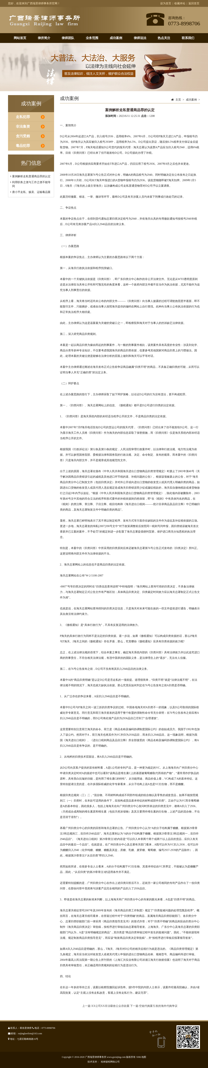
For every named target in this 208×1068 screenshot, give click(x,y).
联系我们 (188, 38)
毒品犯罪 (23, 146)
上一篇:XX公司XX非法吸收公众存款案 (105, 1005)
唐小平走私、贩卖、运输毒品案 (31, 192)
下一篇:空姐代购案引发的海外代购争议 (153, 1005)
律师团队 (68, 38)
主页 (178, 99)
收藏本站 (179, 3)
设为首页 (165, 3)
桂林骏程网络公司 (110, 1061)
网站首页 (20, 38)
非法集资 (23, 126)
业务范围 (92, 38)
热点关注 (164, 38)
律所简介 (44, 38)
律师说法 (140, 38)
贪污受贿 (23, 136)
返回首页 (193, 3)
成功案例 (116, 38)
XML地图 (141, 1057)
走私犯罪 (23, 117)
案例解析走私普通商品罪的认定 (31, 176)
